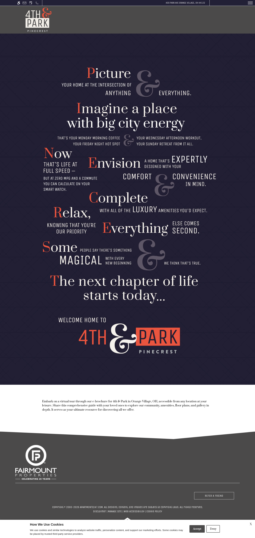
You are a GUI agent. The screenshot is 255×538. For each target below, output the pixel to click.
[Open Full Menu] (250, 3)
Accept (197, 529)
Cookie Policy (154, 511)
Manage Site (115, 511)
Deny (213, 529)
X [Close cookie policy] (251, 524)
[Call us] (37, 3)
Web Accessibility (134, 511)
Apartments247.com (91, 507)
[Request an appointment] (30, 3)
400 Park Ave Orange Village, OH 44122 (185, 2)
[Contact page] (24, 3)
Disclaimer (99, 511)
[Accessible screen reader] (18, 3)
